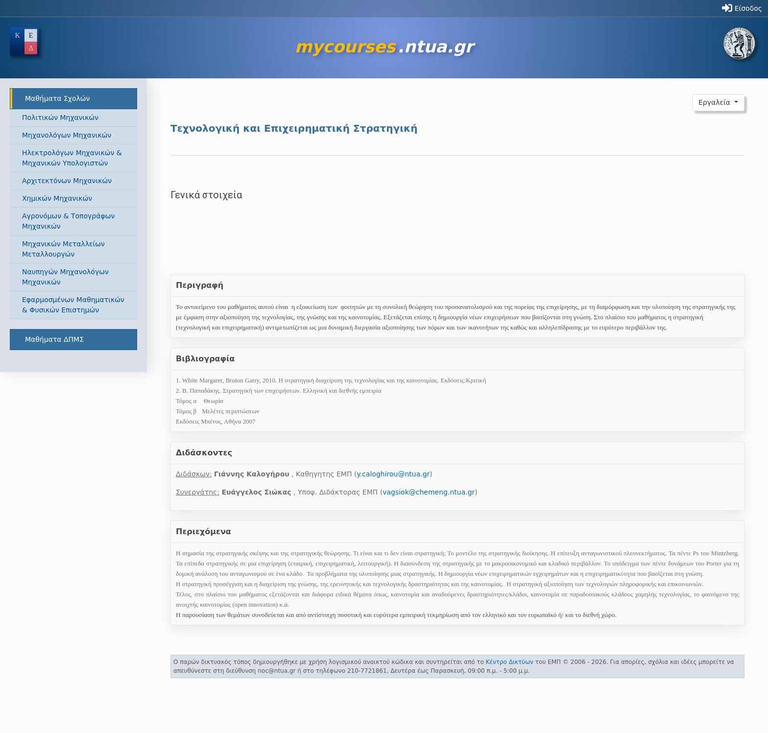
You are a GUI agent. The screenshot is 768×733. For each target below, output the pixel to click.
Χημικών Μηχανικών (57, 198)
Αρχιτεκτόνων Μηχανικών (67, 181)
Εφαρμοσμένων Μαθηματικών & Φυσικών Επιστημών (73, 305)
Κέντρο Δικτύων (509, 662)
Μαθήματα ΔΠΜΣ (54, 339)
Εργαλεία (715, 102)
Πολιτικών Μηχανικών (60, 117)
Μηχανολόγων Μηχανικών (66, 135)
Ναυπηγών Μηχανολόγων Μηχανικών (65, 277)
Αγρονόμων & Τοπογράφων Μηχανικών (68, 221)
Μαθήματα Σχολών (57, 98)
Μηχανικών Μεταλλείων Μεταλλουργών (63, 249)
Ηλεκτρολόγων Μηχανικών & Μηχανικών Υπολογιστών (72, 158)
